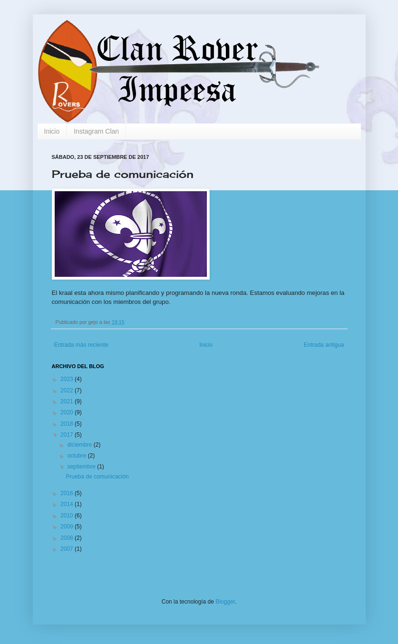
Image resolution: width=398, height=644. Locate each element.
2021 (67, 401)
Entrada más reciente (81, 345)
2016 (67, 493)
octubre (77, 455)
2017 (67, 434)
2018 (67, 423)
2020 (67, 412)
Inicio (52, 131)
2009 (67, 526)
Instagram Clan (96, 131)
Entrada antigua (324, 345)
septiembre (82, 466)
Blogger (225, 601)
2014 (67, 504)
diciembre (80, 444)
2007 (67, 549)
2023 (67, 379)
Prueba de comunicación (97, 476)
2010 (67, 515)
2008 (67, 538)
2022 (67, 390)
